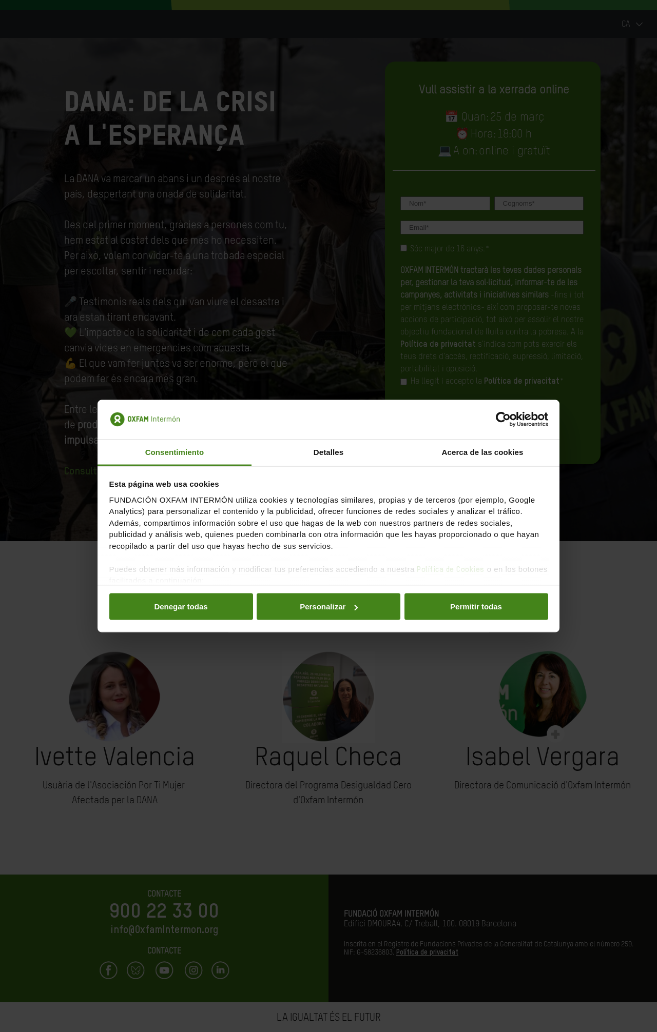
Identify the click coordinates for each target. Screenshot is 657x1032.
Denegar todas (180, 606)
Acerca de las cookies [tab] (483, 451)
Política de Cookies (451, 569)
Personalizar (329, 606)
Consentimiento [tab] (174, 451)
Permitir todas (476, 606)
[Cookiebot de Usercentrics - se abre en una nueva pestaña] (503, 419)
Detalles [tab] (328, 451)
